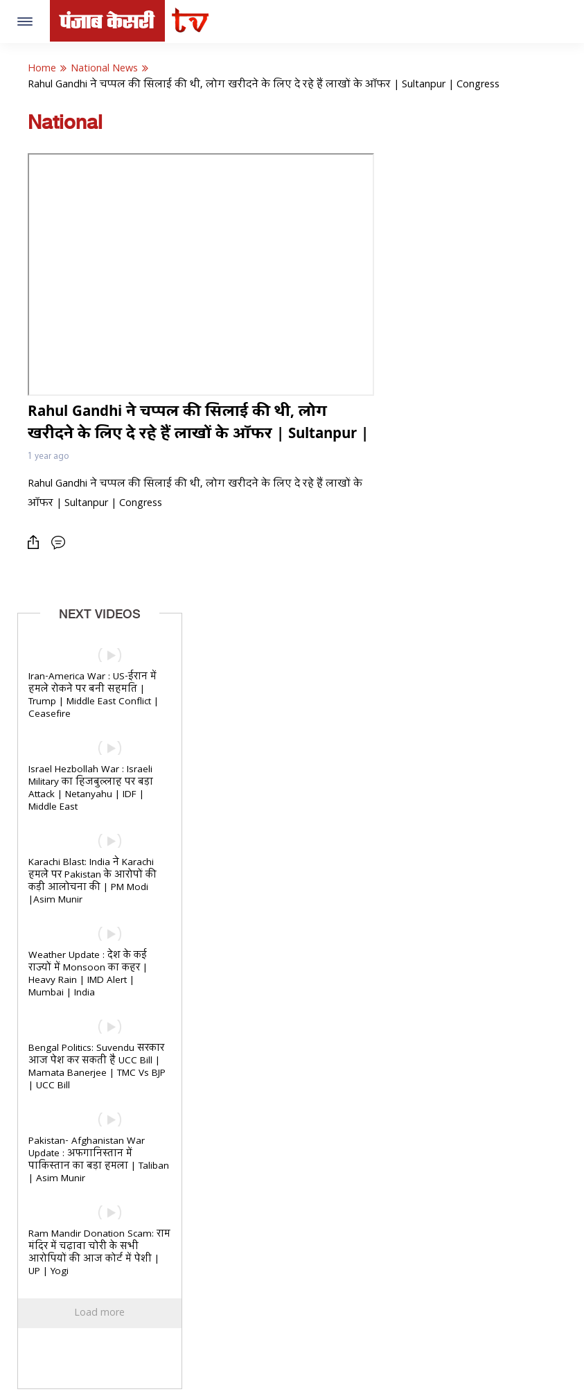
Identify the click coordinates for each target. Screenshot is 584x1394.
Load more (99, 1313)
